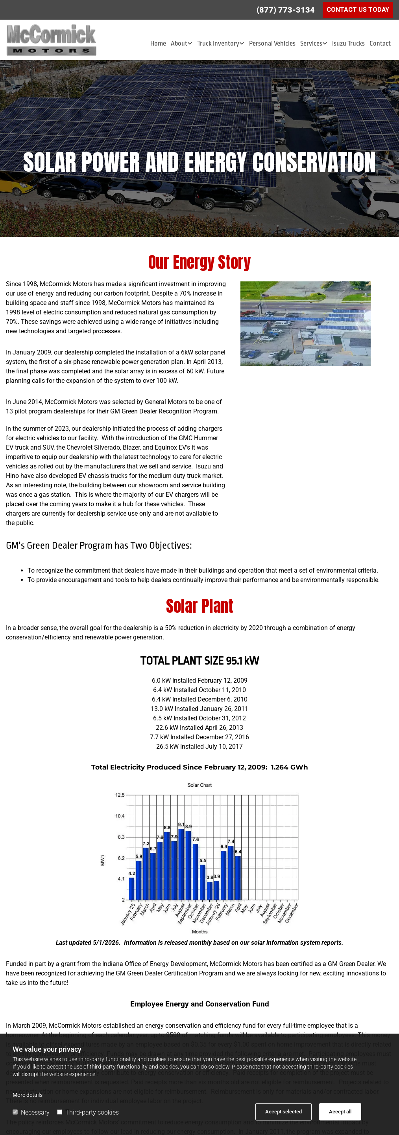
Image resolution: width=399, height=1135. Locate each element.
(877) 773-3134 (286, 10)
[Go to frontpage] (66, 40)
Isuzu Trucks (348, 43)
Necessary (31, 1112)
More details (27, 1095)
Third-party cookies (88, 1112)
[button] (358, 10)
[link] (181, 43)
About (179, 43)
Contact (380, 43)
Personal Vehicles (272, 43)
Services (311, 43)
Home (158, 43)
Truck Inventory (218, 43)
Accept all (340, 1112)
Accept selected (283, 1112)
